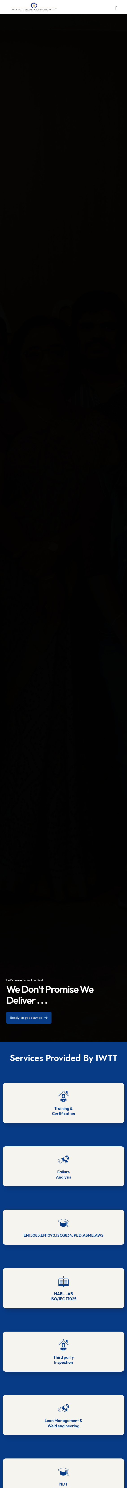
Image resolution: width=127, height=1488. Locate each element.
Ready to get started (28, 1017)
